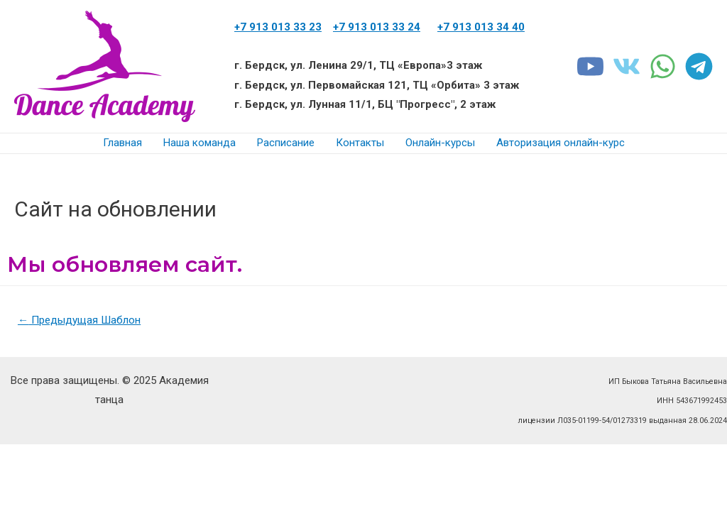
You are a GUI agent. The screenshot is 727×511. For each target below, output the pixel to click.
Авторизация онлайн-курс (560, 142)
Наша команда (199, 142)
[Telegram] (699, 66)
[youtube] (590, 66)
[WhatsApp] (663, 66)
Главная (122, 142)
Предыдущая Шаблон (83, 320)
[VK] (626, 66)
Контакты (360, 142)
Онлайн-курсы (440, 142)
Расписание (286, 142)
